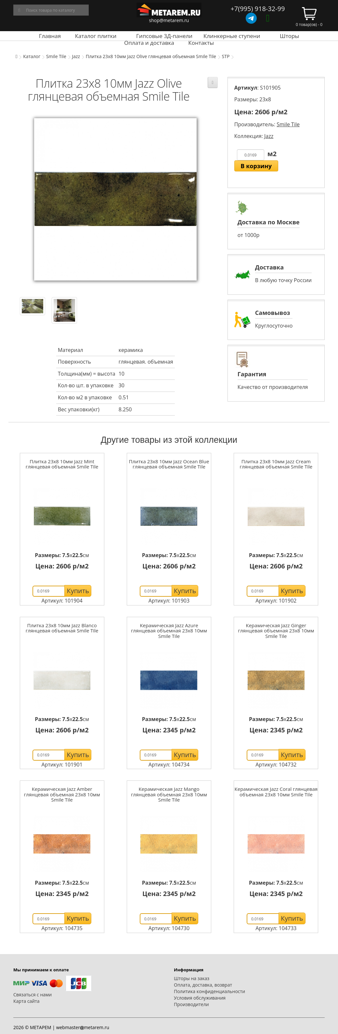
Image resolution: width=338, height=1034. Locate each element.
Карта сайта (26, 1001)
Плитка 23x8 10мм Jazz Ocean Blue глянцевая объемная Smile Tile (169, 464)
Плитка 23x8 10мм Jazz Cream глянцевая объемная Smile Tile (276, 464)
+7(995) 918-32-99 (257, 8)
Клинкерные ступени (231, 36)
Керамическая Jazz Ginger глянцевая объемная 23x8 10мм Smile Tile (276, 630)
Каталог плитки (96, 36)
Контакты (201, 42)
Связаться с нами (32, 994)
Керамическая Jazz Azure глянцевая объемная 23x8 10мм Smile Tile (169, 630)
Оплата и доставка (149, 42)
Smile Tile (56, 56)
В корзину (256, 166)
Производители (191, 1004)
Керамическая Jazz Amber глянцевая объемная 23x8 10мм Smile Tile (62, 794)
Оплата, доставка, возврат (203, 985)
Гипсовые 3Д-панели (164, 36)
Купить (78, 590)
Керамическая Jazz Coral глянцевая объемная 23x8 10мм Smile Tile (276, 792)
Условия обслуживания (200, 998)
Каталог (31, 56)
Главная (50, 36)
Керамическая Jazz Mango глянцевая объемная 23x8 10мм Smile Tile (169, 794)
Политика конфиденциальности (209, 991)
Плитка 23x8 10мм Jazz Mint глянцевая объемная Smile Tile (62, 464)
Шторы (289, 36)
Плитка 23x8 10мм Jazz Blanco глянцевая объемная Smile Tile (62, 628)
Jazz (76, 56)
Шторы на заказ (191, 978)
